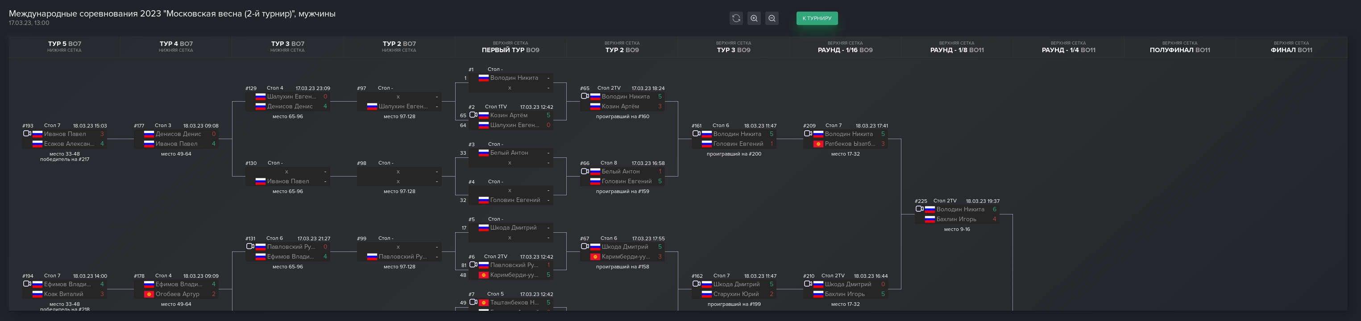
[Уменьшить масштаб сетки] (772, 18)
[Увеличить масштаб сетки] (754, 18)
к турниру (817, 18)
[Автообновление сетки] (736, 18)
